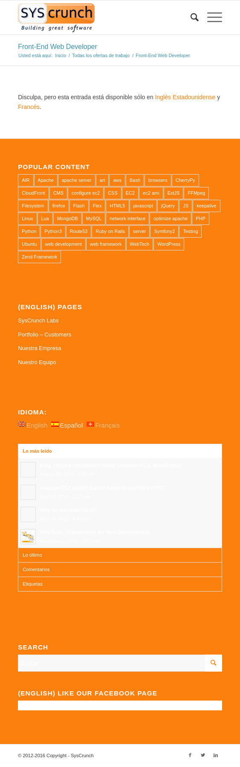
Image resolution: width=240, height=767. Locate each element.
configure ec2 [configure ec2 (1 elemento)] (86, 192)
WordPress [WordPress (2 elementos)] (168, 244)
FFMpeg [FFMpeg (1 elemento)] (196, 192)
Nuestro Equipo (37, 362)
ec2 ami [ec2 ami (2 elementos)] (151, 192)
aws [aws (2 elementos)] (117, 180)
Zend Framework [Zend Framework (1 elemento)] (39, 256)
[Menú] (210, 17)
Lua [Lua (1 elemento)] (45, 218)
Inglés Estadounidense (185, 97)
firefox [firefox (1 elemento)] (58, 205)
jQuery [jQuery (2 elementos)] (168, 205)
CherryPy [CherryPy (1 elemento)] (185, 180)
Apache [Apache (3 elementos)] (46, 180)
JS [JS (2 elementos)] (185, 205)
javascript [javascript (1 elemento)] (143, 205)
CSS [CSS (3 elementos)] (113, 192)
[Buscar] (190, 17)
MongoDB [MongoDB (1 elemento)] (67, 218)
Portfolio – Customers (44, 334)
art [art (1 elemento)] (102, 180)
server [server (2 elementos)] (139, 231)
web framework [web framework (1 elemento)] (106, 244)
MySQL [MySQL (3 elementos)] (94, 218)
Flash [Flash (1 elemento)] (79, 205)
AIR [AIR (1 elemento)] (25, 180)
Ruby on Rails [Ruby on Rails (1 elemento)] (109, 231)
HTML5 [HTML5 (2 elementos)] (117, 205)
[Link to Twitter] (203, 755)
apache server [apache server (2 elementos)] (77, 180)
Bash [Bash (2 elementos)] (135, 180)
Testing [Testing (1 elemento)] (190, 231)
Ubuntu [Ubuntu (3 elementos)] (29, 244)
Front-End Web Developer (57, 46)
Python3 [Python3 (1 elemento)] (52, 231)
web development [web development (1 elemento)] (63, 244)
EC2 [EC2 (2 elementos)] (130, 192)
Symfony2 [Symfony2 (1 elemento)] (164, 231)
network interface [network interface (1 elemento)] (127, 218)
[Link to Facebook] (190, 755)
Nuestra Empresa (39, 348)
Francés (29, 106)
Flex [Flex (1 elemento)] (97, 205)
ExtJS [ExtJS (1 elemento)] (174, 192)
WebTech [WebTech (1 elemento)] (140, 244)
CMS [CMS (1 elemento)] (58, 192)
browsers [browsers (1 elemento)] (158, 180)
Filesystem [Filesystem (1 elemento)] (33, 205)
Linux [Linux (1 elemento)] (27, 218)
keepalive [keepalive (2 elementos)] (206, 205)
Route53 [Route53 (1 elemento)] (79, 231)
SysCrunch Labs (38, 320)
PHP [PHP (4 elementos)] (200, 218)
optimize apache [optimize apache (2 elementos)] (170, 218)
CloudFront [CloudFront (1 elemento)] (33, 192)
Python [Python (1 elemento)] (29, 231)
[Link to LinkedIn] (215, 755)
